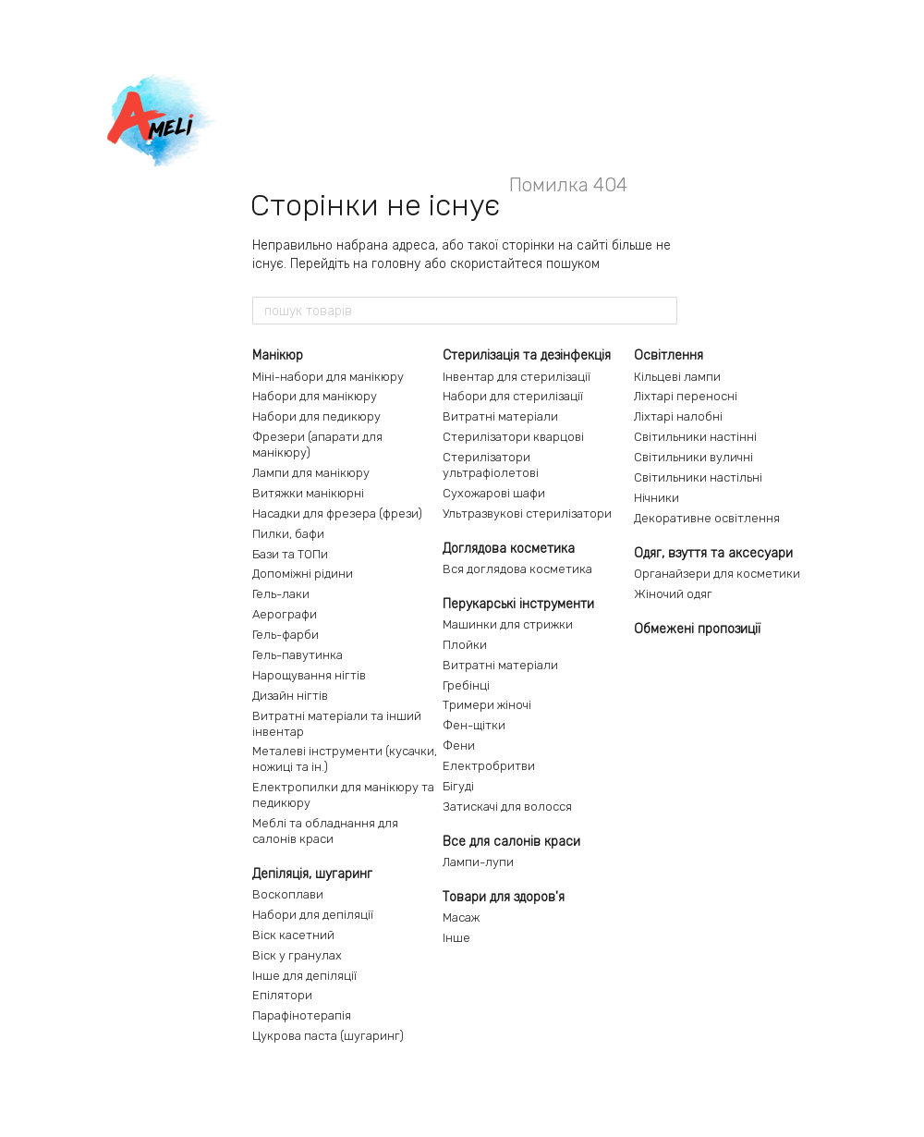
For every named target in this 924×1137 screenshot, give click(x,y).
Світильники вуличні (693, 457)
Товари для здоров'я (504, 897)
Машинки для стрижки (508, 624)
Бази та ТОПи (290, 554)
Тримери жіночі (487, 705)
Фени (459, 745)
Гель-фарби (285, 635)
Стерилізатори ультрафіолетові (491, 465)
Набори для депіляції (312, 915)
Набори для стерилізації (513, 396)
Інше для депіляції (304, 976)
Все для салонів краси (511, 842)
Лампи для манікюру (311, 473)
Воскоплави (287, 894)
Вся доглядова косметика (517, 569)
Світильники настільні (698, 477)
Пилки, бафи (288, 534)
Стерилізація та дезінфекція (527, 355)
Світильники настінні (695, 437)
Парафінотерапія (301, 1015)
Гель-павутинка (297, 655)
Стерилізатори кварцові (513, 437)
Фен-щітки (474, 725)
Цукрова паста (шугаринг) (328, 1036)
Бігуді (458, 786)
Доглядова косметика (509, 548)
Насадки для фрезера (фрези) (337, 513)
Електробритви (489, 766)
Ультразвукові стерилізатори (527, 513)
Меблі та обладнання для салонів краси (325, 831)
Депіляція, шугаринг (312, 874)
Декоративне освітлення (707, 518)
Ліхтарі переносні (685, 396)
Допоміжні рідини (302, 574)
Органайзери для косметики (717, 574)
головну (395, 264)
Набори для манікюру (314, 396)
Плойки (465, 645)
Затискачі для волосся (507, 806)
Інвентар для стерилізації (516, 377)
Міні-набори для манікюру (328, 377)
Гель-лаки (281, 594)
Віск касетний (293, 935)
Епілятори (282, 995)
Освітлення (668, 355)
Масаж (461, 917)
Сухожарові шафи (494, 493)
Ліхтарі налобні (678, 416)
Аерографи (284, 614)
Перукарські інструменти (518, 604)
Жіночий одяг (673, 594)
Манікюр (277, 355)
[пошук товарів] (662, 310)
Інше (456, 938)
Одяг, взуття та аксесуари (713, 553)
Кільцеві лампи (677, 377)
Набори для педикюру (316, 416)
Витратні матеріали (500, 416)
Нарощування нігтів (309, 675)
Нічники (656, 498)
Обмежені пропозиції (697, 629)
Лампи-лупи (478, 862)
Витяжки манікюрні (308, 493)
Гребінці (466, 685)
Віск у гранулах (297, 955)
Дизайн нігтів (290, 696)
